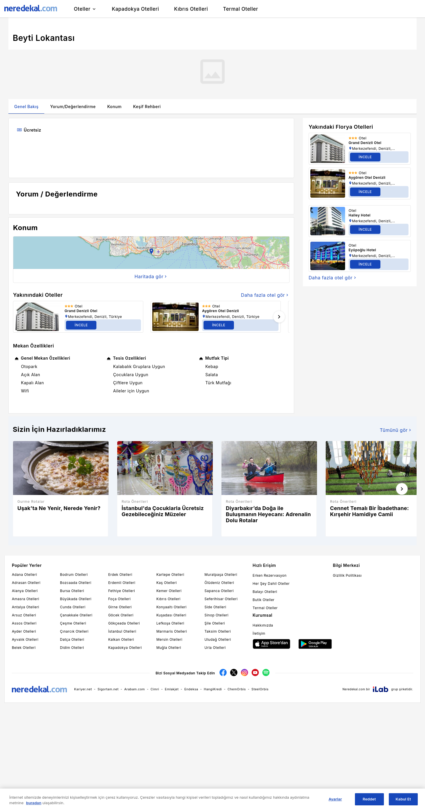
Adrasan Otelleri (26, 582)
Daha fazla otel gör (265, 295)
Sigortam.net (108, 689)
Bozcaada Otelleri (75, 582)
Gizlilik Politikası (347, 575)
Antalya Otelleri (25, 607)
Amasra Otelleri (25, 599)
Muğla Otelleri (168, 647)
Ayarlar (335, 799)
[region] (212, 799)
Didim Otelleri (72, 647)
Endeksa (191, 689)
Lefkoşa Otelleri (170, 623)
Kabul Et (403, 799)
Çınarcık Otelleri (74, 631)
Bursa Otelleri (72, 591)
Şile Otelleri (214, 623)
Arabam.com (134, 689)
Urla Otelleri (215, 647)
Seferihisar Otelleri (221, 599)
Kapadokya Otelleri (125, 647)
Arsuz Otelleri (24, 615)
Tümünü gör (396, 430)
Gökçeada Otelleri (124, 623)
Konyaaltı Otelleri (171, 607)
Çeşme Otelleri (73, 623)
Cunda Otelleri (72, 607)
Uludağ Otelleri (217, 639)
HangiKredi (213, 689)
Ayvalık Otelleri (25, 639)
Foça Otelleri (119, 599)
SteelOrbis (260, 689)
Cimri (155, 689)
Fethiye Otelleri (121, 591)
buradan (33, 802)
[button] (151, 252)
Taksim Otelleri (217, 631)
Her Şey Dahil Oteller (271, 583)
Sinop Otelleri (216, 615)
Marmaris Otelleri (171, 631)
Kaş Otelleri (166, 582)
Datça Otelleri (72, 639)
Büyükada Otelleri (75, 599)
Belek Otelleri (24, 647)
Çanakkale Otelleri (76, 615)
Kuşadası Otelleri (171, 615)
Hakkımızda (263, 625)
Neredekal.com (353, 689)
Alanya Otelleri (25, 591)
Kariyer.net (83, 689)
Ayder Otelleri (24, 631)
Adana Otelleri (24, 574)
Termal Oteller (265, 608)
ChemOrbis (237, 689)
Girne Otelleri (120, 607)
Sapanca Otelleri (219, 591)
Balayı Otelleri (265, 591)
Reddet (369, 799)
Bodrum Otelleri (74, 574)
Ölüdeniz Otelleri (219, 582)
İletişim (259, 633)
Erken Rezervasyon (270, 575)
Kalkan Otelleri (121, 639)
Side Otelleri (215, 607)
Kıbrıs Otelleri (168, 599)
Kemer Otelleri (169, 591)
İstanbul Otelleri (122, 631)
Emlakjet (172, 689)
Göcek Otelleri (120, 615)
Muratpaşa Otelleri (220, 574)
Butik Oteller (264, 600)
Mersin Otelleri (169, 639)
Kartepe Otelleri (170, 574)
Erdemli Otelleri (121, 582)
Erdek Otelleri (120, 574)
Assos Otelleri (24, 623)
